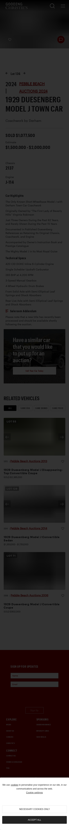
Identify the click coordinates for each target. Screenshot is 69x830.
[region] (34, 804)
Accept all (34, 820)
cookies (14, 785)
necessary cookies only (34, 809)
